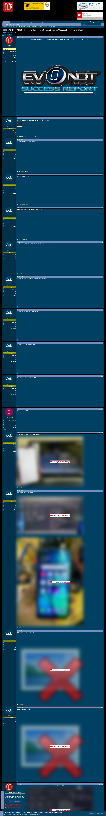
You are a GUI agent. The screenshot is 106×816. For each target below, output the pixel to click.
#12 (102, 432)
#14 (102, 631)
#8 (102, 310)
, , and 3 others (29, 136)
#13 (102, 491)
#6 (102, 242)
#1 (102, 37)
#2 (102, 118)
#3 (102, 140)
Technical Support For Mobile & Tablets (15, 806)
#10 (102, 376)
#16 (102, 784)
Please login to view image (60, 462)
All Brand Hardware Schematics (13, 807)
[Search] (91, 24)
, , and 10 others (28, 115)
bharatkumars (9, 417)
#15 (102, 707)
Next (9, 34)
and (24, 171)
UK (15, 57)
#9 (102, 343)
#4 (102, 174)
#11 (102, 409)
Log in (11, 801)
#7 (102, 277)
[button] (19, 22)
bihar (14, 427)
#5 (102, 207)
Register (17, 801)
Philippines (13, 136)
